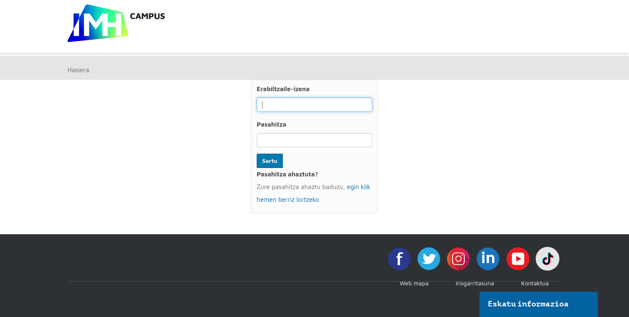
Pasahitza (271, 124)
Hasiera (78, 69)
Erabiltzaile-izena (283, 88)
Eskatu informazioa (528, 304)
